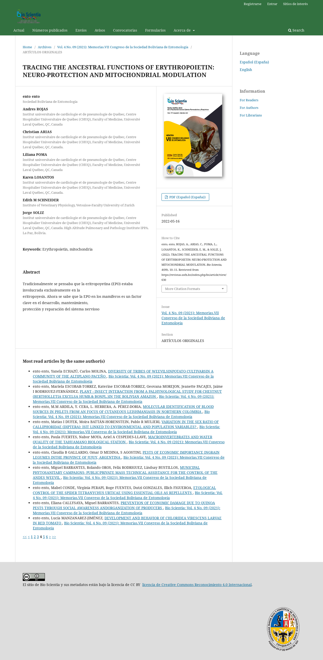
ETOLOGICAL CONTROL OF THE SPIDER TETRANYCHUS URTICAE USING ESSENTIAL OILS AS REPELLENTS (124, 490)
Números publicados (49, 30)
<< (25, 536)
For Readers (249, 100)
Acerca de (183, 30)
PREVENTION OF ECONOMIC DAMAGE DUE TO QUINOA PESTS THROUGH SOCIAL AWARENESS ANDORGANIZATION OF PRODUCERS (124, 505)
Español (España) (254, 62)
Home (27, 47)
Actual (18, 30)
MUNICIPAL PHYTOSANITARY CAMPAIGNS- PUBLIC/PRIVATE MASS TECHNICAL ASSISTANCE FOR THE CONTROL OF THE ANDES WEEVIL (125, 472)
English (246, 69)
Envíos (81, 30)
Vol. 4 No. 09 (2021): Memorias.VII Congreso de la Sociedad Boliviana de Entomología (122, 47)
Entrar (272, 4)
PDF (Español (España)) (187, 197)
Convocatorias (125, 30)
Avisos (100, 30)
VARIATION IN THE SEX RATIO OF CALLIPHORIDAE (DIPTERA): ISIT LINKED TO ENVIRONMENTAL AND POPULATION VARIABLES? (126, 424)
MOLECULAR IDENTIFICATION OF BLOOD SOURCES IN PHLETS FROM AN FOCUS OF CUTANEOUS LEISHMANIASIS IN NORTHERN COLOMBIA (123, 409)
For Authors (249, 107)
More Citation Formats (182, 288)
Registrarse (252, 4)
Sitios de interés (295, 4)
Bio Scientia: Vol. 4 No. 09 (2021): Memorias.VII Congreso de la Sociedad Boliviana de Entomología (123, 399)
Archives (44, 47)
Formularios (155, 30)
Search (296, 30)
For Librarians (251, 115)
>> (54, 536)
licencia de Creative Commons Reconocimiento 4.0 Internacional (197, 584)
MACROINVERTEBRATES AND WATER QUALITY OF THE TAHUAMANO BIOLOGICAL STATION (122, 439)
